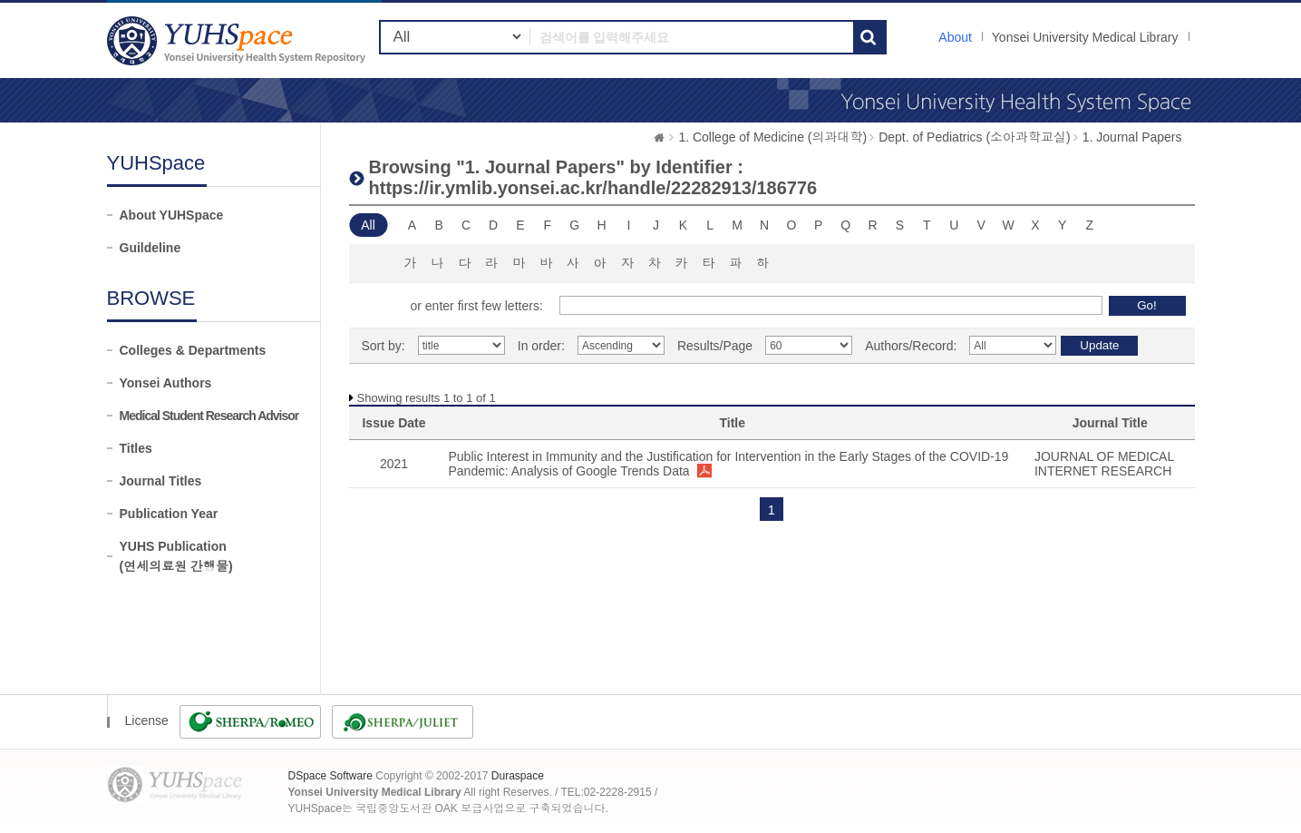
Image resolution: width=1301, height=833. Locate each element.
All (368, 225)
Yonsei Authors (166, 383)
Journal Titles (161, 481)
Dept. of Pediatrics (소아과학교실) (975, 137)
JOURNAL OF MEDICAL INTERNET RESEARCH (1104, 463)
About (955, 37)
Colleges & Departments (193, 350)
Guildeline (150, 247)
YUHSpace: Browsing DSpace (238, 40)
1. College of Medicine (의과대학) (772, 137)
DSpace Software (330, 775)
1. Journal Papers (1132, 137)
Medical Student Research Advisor (209, 415)
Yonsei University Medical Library (1085, 37)
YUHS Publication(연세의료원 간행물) (176, 556)
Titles (136, 448)
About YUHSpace (172, 215)
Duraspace (517, 775)
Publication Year (169, 513)
